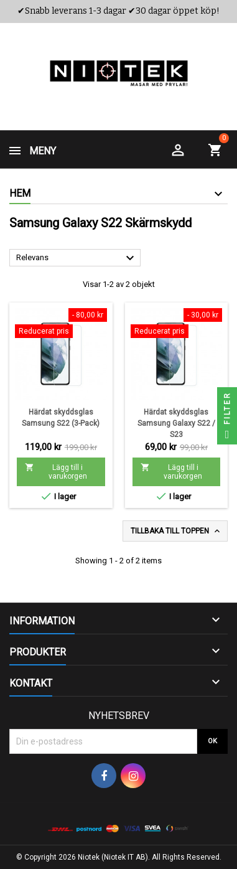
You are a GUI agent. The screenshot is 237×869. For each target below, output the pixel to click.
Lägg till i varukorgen (56, 472)
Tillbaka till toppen (176, 531)
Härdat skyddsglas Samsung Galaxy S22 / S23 (176, 423)
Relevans (76, 258)
